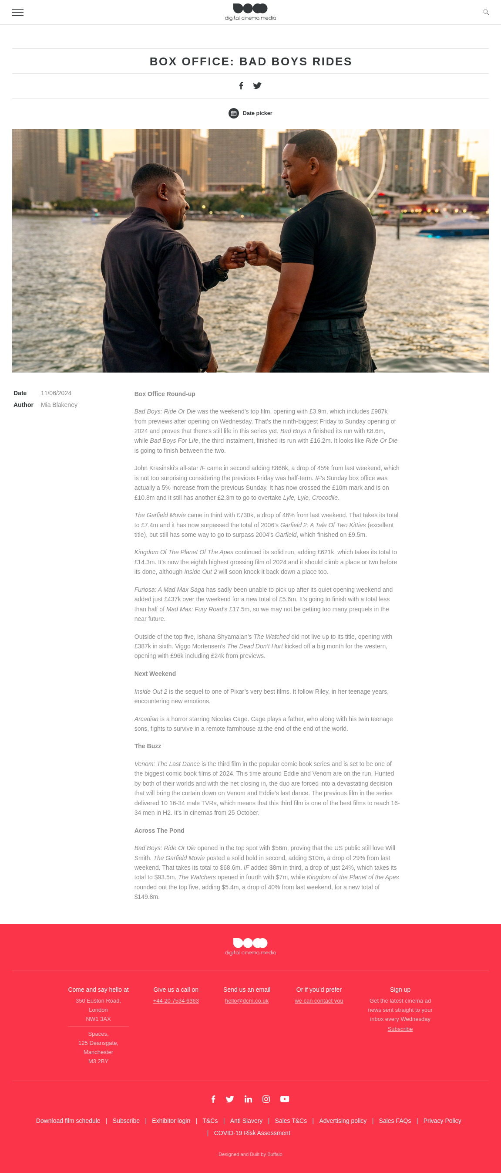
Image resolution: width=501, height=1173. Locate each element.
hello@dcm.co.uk (247, 1000)
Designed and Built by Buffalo (250, 1154)
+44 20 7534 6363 (176, 1000)
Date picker (250, 113)
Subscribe (400, 1029)
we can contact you (319, 1000)
